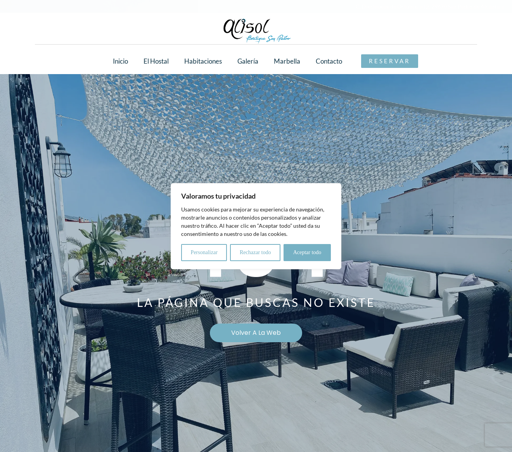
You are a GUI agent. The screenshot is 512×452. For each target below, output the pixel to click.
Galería (247, 61)
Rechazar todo (255, 252)
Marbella (287, 61)
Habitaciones (203, 61)
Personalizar (204, 252)
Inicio (120, 61)
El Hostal (156, 61)
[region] (256, 226)
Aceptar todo (307, 252)
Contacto (329, 61)
